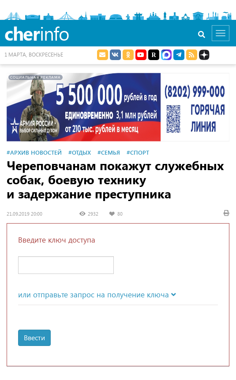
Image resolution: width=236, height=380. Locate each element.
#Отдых (79, 152)
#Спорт (138, 152)
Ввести (34, 337)
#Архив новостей (34, 152)
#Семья (108, 152)
